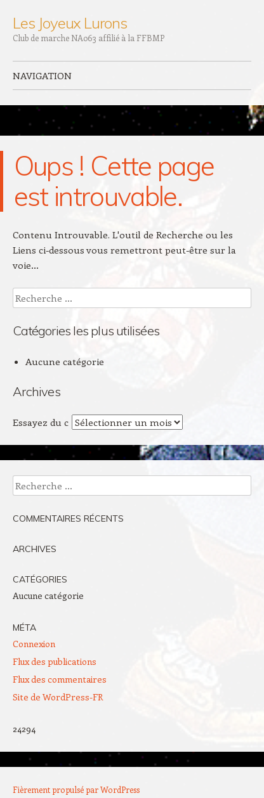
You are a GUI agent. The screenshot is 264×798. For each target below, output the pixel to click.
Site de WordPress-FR (58, 697)
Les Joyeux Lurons (70, 22)
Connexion (34, 644)
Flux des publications (54, 661)
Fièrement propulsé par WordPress (76, 789)
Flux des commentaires (60, 679)
